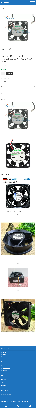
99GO (2, 381)
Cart (27, 405)
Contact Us (5, 354)
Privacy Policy (5, 366)
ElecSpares (3, 379)
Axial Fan (12, 6)
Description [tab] (3, 86)
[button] (33, 15)
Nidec (5, 81)
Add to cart (9, 73)
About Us (4, 352)
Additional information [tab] (5, 89)
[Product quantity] (3, 73)
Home (4, 6)
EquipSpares (3, 383)
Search (18, 406)
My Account (6, 406)
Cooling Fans (8, 6)
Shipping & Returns (6, 368)
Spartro (2, 382)
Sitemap (4, 356)
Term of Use (5, 370)
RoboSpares (3, 385)
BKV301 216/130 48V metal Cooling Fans (10, 394)
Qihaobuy (5, 2)
